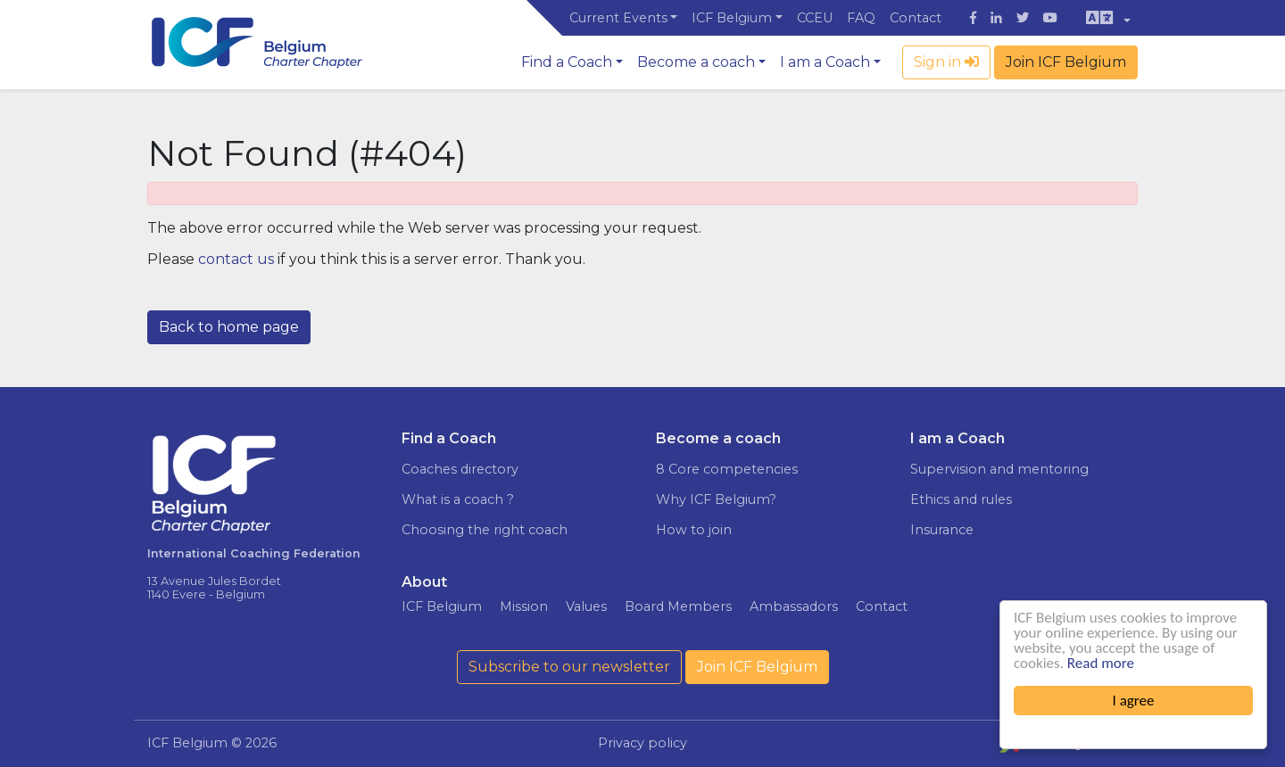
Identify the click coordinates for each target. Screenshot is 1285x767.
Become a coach (696, 62)
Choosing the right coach (485, 530)
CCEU (815, 18)
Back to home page (229, 326)
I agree (1134, 700)
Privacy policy (642, 743)
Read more (1100, 663)
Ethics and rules (961, 499)
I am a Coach (825, 62)
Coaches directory (460, 469)
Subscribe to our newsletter (569, 666)
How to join (694, 530)
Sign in (946, 62)
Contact (915, 18)
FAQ (861, 18)
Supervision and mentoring (999, 469)
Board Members (678, 606)
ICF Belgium (732, 18)
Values (586, 606)
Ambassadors (794, 606)
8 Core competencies (727, 469)
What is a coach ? (458, 499)
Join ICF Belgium (1066, 62)
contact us (236, 259)
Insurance (942, 530)
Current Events (618, 18)
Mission (524, 606)
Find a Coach (566, 62)
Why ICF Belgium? (716, 499)
